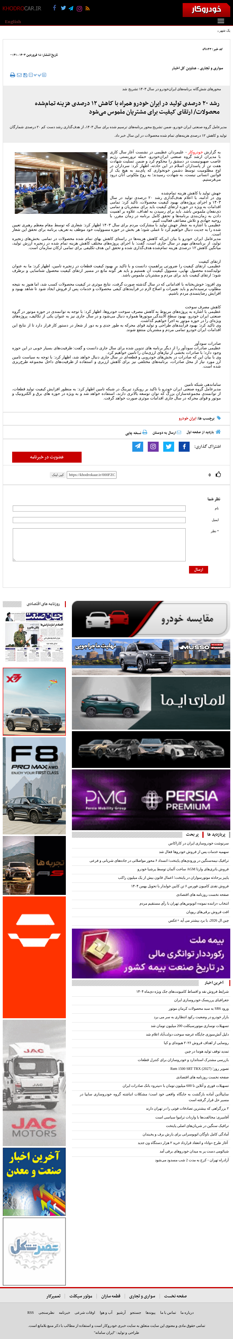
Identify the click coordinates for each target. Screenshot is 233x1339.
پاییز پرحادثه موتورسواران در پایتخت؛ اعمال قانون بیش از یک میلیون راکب (173, 877)
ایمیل (215, 520)
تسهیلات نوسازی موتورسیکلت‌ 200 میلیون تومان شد (190, 1026)
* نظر (215, 531)
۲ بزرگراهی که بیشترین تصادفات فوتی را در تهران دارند (187, 1108)
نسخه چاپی (136, 433)
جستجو (135, 1312)
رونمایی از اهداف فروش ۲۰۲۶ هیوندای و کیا (196, 1043)
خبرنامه (64, 1312)
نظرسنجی (46, 1312)
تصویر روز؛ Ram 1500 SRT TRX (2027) (199, 1069)
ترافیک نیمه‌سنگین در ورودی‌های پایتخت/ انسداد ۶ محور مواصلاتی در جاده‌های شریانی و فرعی (159, 860)
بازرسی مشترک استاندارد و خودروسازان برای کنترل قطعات (183, 1060)
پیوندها (150, 1312)
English (13, 22)
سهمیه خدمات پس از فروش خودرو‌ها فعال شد (194, 852)
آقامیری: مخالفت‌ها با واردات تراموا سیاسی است (192, 1117)
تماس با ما (168, 1312)
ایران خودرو (187, 418)
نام (217, 508)
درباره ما (187, 1312)
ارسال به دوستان (167, 433)
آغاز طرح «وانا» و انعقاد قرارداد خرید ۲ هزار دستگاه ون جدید (183, 1143)
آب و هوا (106, 1312)
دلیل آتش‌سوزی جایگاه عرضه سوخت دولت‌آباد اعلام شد (187, 1034)
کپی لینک (58, 475)
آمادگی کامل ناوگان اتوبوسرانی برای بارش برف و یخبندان (186, 1134)
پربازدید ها (216, 834)
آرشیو (121, 1312)
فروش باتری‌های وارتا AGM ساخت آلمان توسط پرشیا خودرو (183, 869)
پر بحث (192, 834)
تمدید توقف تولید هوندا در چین (207, 1051)
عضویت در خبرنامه (47, 457)
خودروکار (195, 152)
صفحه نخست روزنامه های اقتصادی (202, 894)
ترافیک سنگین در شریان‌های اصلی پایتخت (197, 1126)
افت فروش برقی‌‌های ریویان (207, 912)
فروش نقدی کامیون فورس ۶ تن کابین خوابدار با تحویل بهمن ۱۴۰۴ (180, 886)
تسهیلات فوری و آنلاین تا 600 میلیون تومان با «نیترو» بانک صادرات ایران (176, 1086)
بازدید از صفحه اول (200, 432)
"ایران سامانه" (104, 1332)
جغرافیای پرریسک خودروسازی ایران (201, 1000)
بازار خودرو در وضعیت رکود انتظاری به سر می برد (191, 1017)
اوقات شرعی (85, 1312)
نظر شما (214, 499)
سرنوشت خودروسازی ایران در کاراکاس (198, 843)
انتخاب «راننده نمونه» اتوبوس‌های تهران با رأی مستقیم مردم (184, 903)
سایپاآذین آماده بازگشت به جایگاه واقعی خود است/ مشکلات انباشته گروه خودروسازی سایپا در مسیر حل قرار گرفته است (154, 1097)
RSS (30, 1312)
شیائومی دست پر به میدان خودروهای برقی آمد (194, 1151)
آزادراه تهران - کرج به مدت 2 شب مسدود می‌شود (192, 1160)
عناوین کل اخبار (184, 68)
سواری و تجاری (211, 68)
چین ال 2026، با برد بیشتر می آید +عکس (198, 920)
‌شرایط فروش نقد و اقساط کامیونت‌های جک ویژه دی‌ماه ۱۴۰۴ (182, 991)
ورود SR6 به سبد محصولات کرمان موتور (199, 1008)
